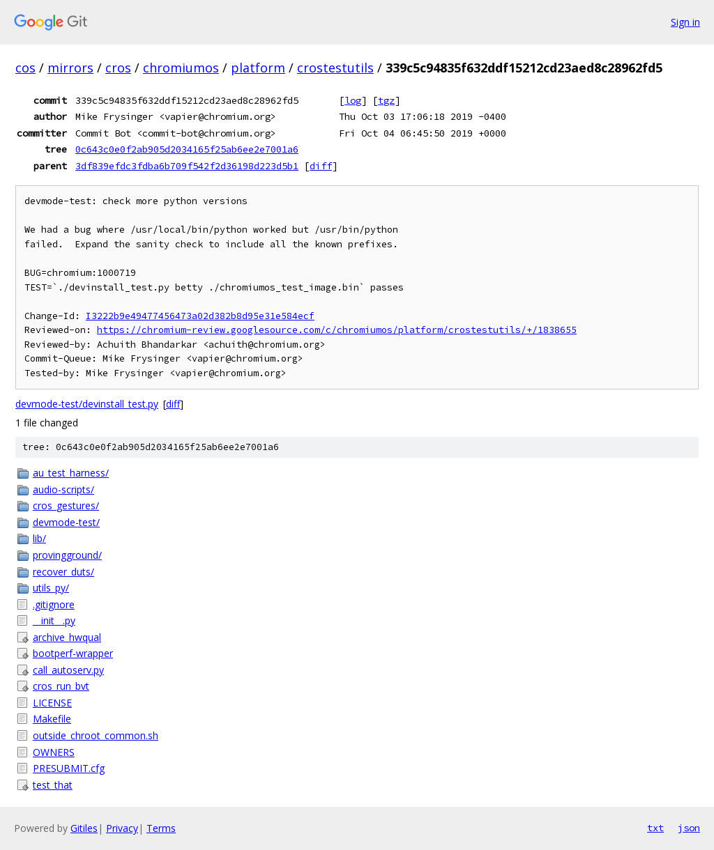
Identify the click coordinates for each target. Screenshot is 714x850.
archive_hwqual (67, 637)
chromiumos (181, 67)
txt (655, 827)
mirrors (70, 67)
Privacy (122, 828)
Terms (161, 828)
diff (321, 166)
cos (25, 67)
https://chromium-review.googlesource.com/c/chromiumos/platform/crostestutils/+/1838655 (337, 330)
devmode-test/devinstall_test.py (86, 403)
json (689, 827)
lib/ (39, 538)
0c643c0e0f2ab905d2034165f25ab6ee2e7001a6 (186, 149)
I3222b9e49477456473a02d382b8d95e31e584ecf (200, 316)
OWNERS (54, 752)
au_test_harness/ (71, 472)
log (352, 100)
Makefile (52, 718)
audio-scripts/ (63, 489)
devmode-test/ (66, 522)
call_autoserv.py (68, 670)
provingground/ (67, 555)
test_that (53, 784)
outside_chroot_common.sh (95, 735)
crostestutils (335, 67)
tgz (386, 100)
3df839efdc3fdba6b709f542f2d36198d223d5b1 (186, 166)
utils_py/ (51, 587)
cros (118, 67)
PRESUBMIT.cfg (69, 768)
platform (258, 67)
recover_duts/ (63, 571)
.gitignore (54, 604)
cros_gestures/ (66, 505)
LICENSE (52, 702)
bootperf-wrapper (73, 653)
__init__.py (54, 620)
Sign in (685, 22)
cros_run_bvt (61, 686)
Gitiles (84, 828)
